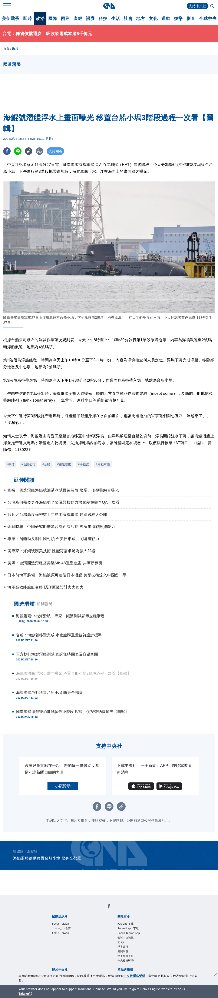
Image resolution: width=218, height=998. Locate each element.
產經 (77, 18)
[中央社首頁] (109, 6)
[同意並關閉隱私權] (215, 975)
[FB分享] (7, 151)
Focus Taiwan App (129, 933)
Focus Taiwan (60, 923)
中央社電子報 (125, 956)
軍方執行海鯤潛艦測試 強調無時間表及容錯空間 (57, 654)
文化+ (121, 942)
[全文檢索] (212, 6)
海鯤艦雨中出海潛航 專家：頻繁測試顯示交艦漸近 (60, 616)
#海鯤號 (83, 464)
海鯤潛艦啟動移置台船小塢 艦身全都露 (49, 692)
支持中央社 (198, 6)
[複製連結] (28, 151)
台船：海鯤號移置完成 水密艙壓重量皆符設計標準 (59, 635)
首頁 (6, 48)
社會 (128, 18)
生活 (115, 18)
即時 (27, 18)
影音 (190, 18)
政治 (40, 18)
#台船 (46, 464)
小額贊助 (63, 786)
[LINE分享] (18, 151)
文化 (153, 18)
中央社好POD (126, 960)
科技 (103, 18)
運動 (165, 18)
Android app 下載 (128, 928)
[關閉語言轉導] (215, 988)
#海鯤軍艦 (103, 464)
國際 (52, 18)
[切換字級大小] (39, 151)
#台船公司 (28, 464)
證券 (90, 18)
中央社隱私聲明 (134, 976)
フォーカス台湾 (61, 928)
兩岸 (65, 18)
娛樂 (178, 18)
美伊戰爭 (10, 18)
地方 (140, 18)
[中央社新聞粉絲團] (109, 907)
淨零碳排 (123, 946)
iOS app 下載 (126, 923)
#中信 (10, 464)
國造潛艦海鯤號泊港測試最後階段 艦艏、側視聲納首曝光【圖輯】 (72, 712)
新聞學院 (123, 951)
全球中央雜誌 (125, 937)
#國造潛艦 (64, 464)
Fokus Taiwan (60, 933)
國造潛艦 (24, 604)
